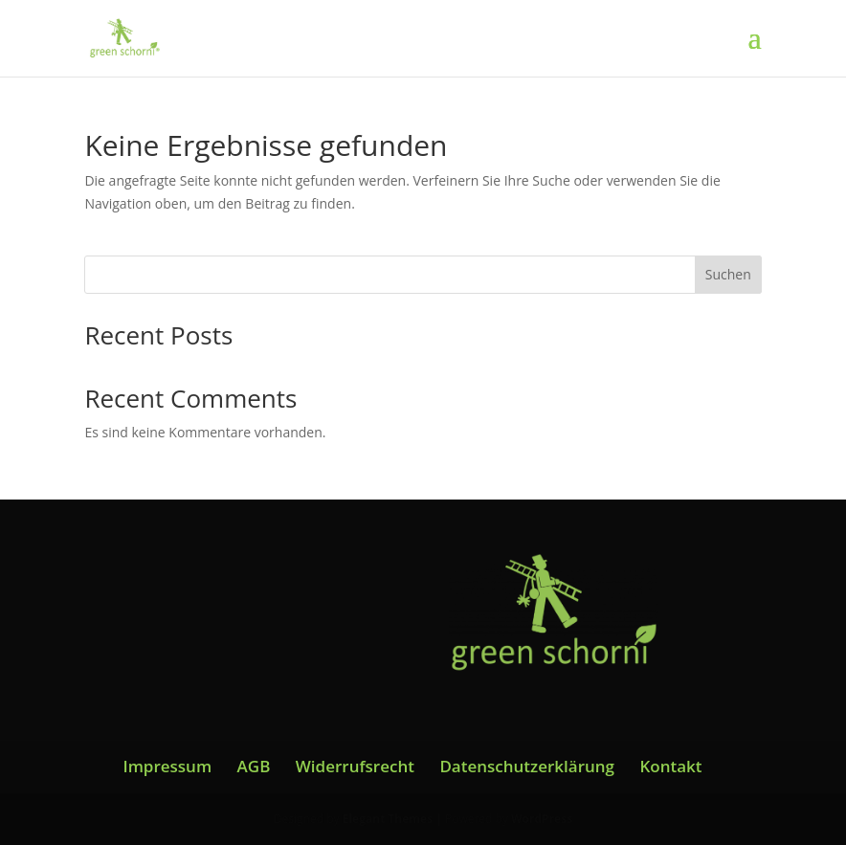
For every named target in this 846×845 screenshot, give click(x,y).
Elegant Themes (388, 819)
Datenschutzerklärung (526, 766)
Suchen (728, 274)
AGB (254, 766)
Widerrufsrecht (355, 766)
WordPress (541, 819)
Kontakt (670, 766)
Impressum (167, 766)
